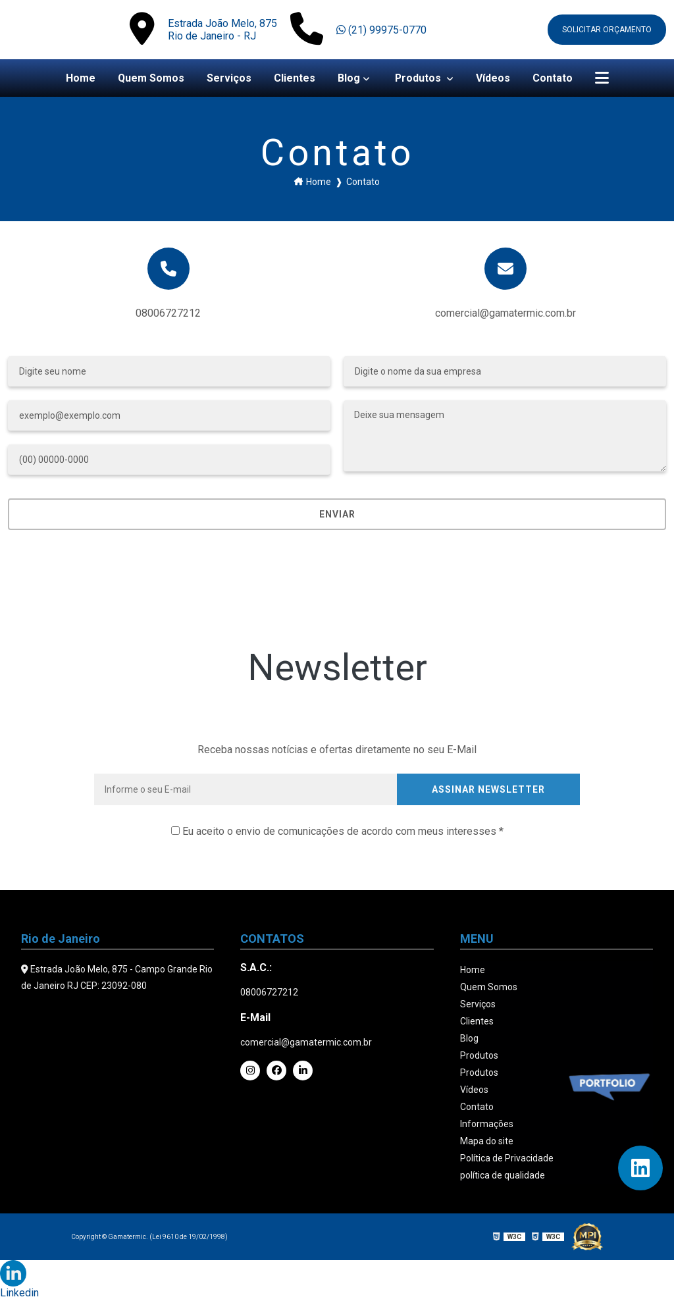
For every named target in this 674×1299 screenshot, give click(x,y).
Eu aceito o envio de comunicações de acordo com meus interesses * (337, 831)
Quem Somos (150, 78)
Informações (486, 1124)
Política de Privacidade (507, 1158)
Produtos (419, 78)
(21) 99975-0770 (381, 30)
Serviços (229, 78)
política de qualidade (502, 1175)
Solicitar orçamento (607, 29)
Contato (553, 78)
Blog (349, 78)
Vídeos (494, 78)
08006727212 (168, 313)
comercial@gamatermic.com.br (306, 1042)
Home (80, 78)
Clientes (294, 78)
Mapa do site (486, 1141)
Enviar (337, 514)
